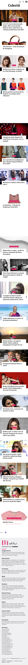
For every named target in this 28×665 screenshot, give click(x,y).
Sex (11, 553)
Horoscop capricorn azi (7, 643)
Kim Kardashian (21, 560)
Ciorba (11, 603)
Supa (3, 605)
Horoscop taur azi (6, 642)
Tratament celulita (6, 573)
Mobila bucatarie (6, 612)
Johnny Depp (5, 561)
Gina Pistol (21, 562)
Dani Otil (7, 562)
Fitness (6, 594)
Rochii (5, 570)
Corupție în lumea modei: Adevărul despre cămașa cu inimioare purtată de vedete (13, 297)
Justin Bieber (5, 564)
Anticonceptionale (18, 587)
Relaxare (17, 594)
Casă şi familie (6, 611)
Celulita (16, 571)
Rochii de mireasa (17, 578)
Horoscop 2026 (5, 629)
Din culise (4, 621)
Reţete (4, 602)
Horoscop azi (5, 631)
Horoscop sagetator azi (7, 646)
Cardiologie (8, 588)
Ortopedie (6, 589)
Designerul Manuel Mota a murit (12, 364)
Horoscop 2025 (5, 630)
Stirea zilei (13, 621)
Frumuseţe (5, 569)
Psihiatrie (11, 589)
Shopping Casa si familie (14, 518)
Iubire (3, 553)
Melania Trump (11, 564)
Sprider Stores (8, 522)
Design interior (16, 614)
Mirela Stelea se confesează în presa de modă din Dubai (14, 500)
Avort (19, 588)
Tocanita (11, 605)
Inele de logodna (21, 579)
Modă (14, 65)
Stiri (14, 178)
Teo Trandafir (11, 561)
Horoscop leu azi (6, 650)
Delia (17, 562)
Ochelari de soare (11, 580)
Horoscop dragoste (6, 633)
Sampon (9, 571)
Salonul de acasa (15, 573)
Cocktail (15, 605)
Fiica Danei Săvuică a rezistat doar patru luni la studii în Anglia (13, 275)
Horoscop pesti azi (6, 649)
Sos (17, 603)
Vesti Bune (16, 623)
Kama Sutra (14, 553)
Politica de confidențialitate (7, 661)
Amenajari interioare (15, 612)
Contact (8, 662)
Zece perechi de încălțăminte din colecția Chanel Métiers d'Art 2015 (13, 162)
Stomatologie (5, 587)
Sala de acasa (10, 598)
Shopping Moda (14, 42)
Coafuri (17, 570)
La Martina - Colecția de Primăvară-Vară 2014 (11, 206)
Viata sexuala (14, 552)
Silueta (18, 597)
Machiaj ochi (22, 571)
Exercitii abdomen (15, 596)
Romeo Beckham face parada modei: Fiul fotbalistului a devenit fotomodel (13, 388)
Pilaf (16, 606)
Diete (3, 594)
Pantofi (7, 579)
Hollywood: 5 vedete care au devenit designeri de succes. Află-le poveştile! (13, 433)
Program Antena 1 (9, 565)
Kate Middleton (13, 560)
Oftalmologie (14, 588)
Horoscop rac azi (6, 638)
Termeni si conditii (18, 661)
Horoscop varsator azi (7, 647)
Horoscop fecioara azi (7, 641)
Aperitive (4, 606)
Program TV (18, 564)
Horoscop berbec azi (7, 653)
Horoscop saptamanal (7, 654)
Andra (14, 562)
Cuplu (22, 552)
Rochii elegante (13, 579)
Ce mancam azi (17, 607)
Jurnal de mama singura (7, 615)
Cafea (22, 603)
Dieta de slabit (5, 597)
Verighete (4, 580)
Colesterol (11, 587)
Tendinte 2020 (19, 580)
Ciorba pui (4, 607)
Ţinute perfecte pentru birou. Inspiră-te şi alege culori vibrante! (13, 94)
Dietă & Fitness (6, 593)
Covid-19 (22, 623)
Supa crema (20, 605)
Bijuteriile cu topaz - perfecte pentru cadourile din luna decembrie (13, 252)
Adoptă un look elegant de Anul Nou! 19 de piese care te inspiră (13, 139)
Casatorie (7, 553)
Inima (10, 585)
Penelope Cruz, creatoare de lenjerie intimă (13, 410)
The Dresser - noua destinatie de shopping (13, 47)
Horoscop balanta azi (7, 651)
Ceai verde (23, 588)
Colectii (14, 20)
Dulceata (7, 605)
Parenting (22, 614)
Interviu (8, 621)
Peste (14, 603)
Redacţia (3, 662)
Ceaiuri (7, 585)
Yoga (20, 594)
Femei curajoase (21, 615)
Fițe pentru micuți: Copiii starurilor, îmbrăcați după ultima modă (12, 456)
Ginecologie (20, 585)
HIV (2, 589)
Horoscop (4, 627)
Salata (19, 603)
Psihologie (15, 585)
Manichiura (4, 571)
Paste (7, 603)
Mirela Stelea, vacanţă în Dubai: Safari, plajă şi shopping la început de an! (12, 343)
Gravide (15, 615)
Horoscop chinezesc (6, 634)
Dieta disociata (12, 597)
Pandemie (4, 624)
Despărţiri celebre (9, 623)
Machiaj (21, 570)
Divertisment (5, 558)
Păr (2, 570)
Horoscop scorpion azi (7, 645)
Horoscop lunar (5, 637)
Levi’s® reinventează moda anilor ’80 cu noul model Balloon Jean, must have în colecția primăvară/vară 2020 (13, 27)
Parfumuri (13, 570)
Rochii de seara (8, 578)
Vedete (14, 269)
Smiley (11, 562)
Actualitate (5, 620)
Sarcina (3, 585)
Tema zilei (18, 621)
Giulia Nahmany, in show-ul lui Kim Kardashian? (13, 319)
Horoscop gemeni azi (7, 639)
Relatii (19, 552)
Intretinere (4, 596)
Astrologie (4, 635)
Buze (13, 571)
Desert (8, 606)
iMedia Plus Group (15, 658)
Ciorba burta (10, 607)
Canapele (4, 614)
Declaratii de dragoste (12, 555)
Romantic (9, 552)
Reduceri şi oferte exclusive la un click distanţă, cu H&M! (13, 70)
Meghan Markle (5, 560)
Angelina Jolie (18, 561)
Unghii (8, 570)
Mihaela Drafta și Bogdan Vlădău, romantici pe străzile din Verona (13, 479)
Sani (25, 570)
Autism (3, 616)
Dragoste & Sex (6, 551)
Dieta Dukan (11, 594)
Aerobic (9, 596)
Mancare (4, 603)
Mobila (22, 612)
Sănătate (4, 584)
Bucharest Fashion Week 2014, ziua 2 (14, 183)
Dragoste (4, 552)
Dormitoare (9, 614)
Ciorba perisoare (21, 606)
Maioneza (12, 606)
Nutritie (22, 596)
